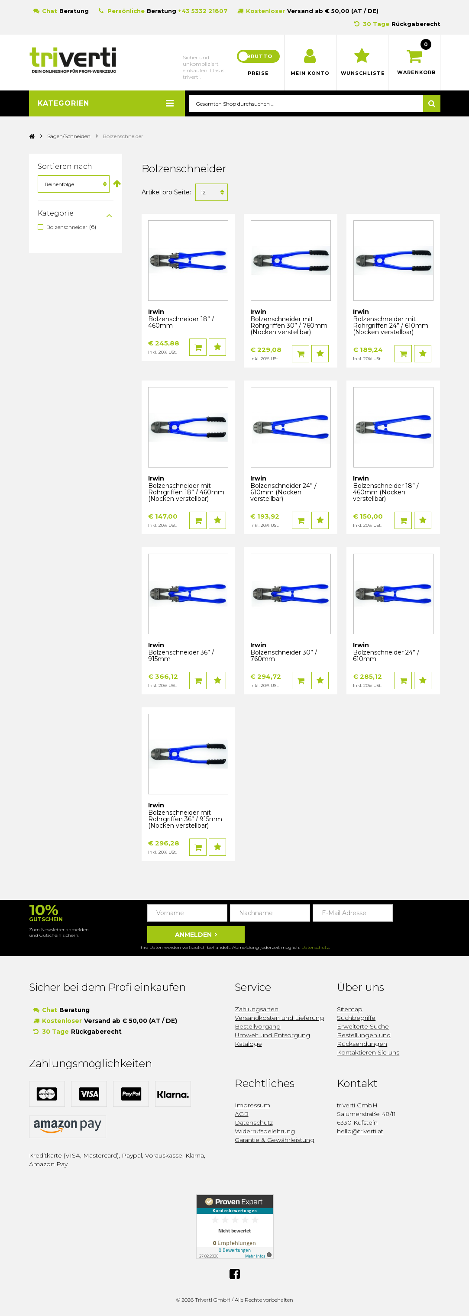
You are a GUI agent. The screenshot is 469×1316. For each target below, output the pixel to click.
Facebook (235, 1274)
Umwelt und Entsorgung (272, 1035)
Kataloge (248, 1044)
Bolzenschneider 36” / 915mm (181, 656)
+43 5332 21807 (202, 10)
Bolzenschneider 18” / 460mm (181, 323)
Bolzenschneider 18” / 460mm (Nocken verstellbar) (386, 492)
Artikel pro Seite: (166, 193)
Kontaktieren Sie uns (368, 1053)
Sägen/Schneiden (69, 136)
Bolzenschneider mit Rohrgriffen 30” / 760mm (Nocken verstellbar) (288, 326)
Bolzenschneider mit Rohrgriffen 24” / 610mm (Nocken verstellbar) (390, 326)
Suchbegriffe (356, 1018)
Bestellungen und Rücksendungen (364, 1040)
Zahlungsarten (256, 1009)
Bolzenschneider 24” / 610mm (386, 656)
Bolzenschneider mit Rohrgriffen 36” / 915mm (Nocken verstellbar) (185, 819)
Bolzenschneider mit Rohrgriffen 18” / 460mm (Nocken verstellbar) (186, 492)
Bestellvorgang (258, 1027)
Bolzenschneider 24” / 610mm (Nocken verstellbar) (283, 492)
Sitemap (349, 1009)
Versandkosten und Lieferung (279, 1018)
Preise (258, 74)
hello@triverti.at (360, 1131)
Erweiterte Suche (363, 1027)
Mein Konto (310, 74)
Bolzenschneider (66, 227)
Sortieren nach (65, 167)
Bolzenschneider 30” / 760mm (283, 656)
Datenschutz (315, 948)
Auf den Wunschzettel (217, 347)
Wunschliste (362, 74)
